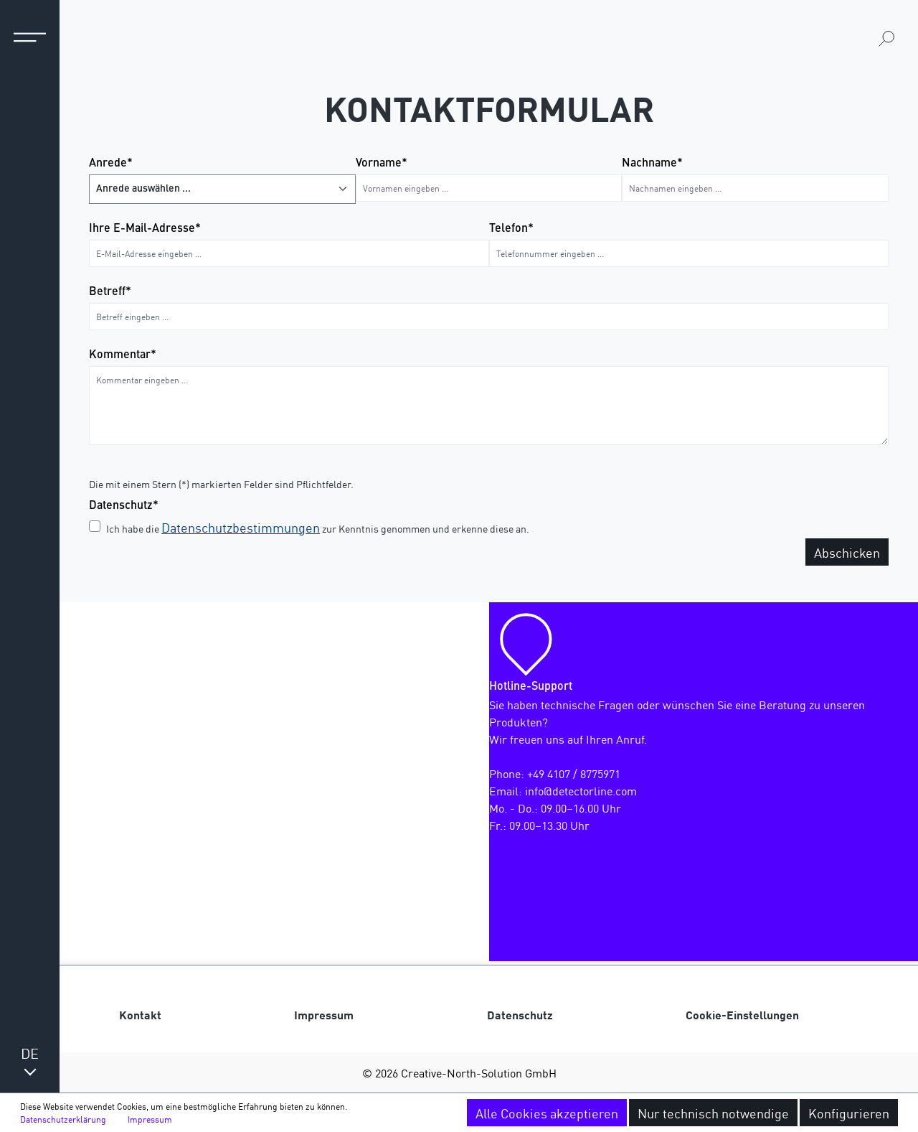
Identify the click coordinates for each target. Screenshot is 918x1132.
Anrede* (111, 163)
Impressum (324, 1014)
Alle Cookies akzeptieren (546, 1112)
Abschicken (847, 552)
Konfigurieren (848, 1112)
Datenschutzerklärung (63, 1119)
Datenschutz (520, 1014)
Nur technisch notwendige (713, 1112)
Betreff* (110, 292)
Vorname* (381, 163)
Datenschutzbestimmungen (240, 527)
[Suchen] (886, 38)
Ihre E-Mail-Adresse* (145, 229)
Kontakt (140, 1014)
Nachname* (652, 163)
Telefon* (511, 229)
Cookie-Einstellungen (742, 1014)
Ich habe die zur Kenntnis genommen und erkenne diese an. (317, 527)
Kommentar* (122, 355)
